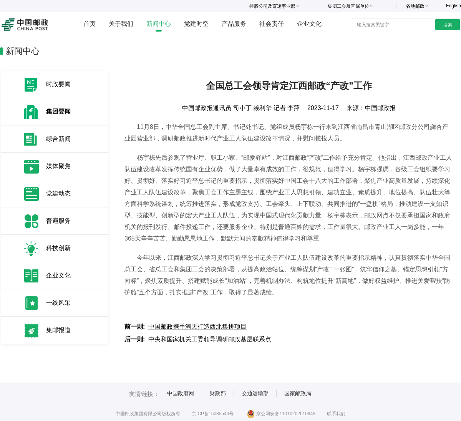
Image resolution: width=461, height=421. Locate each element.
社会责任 (271, 23)
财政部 (218, 393)
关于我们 (121, 23)
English (453, 5)
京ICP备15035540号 (213, 413)
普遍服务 (58, 220)
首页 (89, 23)
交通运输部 (255, 393)
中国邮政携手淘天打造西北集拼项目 (197, 326)
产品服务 (234, 23)
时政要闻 (58, 84)
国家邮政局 (297, 393)
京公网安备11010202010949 (281, 413)
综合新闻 (58, 138)
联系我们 (336, 413)
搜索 (447, 25)
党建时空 (196, 23)
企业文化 (309, 23)
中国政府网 (180, 393)
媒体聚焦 (58, 166)
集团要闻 (58, 111)
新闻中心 (158, 23)
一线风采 (58, 302)
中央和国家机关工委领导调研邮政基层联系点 (209, 339)
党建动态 (58, 193)
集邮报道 (58, 330)
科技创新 (58, 248)
